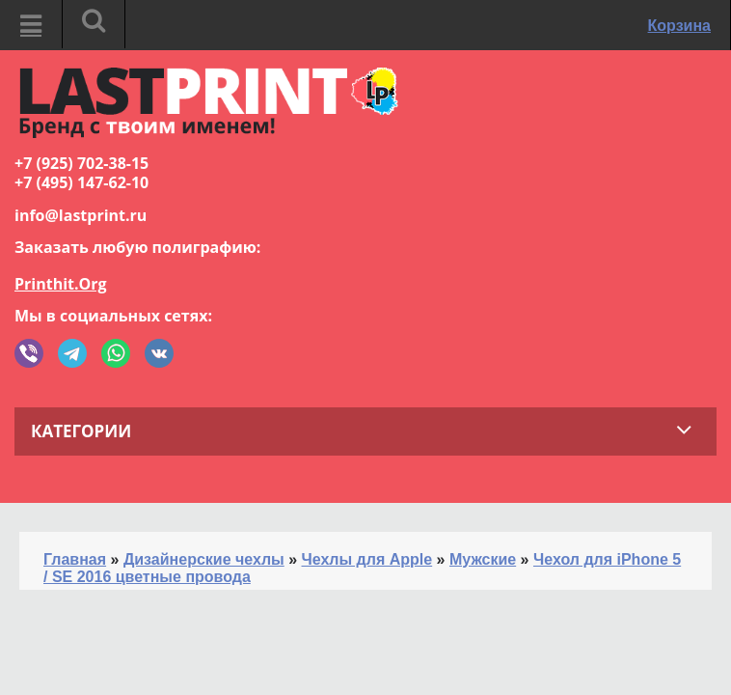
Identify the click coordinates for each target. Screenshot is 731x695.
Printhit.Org (60, 283)
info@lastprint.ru (80, 215)
